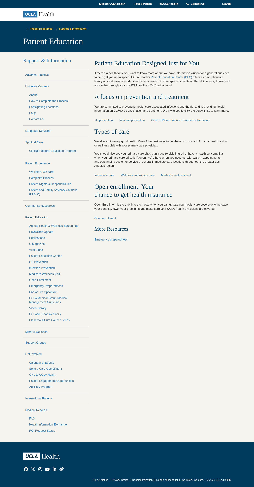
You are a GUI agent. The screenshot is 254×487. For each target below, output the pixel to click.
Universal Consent (37, 86)
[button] (112, 4)
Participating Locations (43, 107)
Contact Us (197, 3)
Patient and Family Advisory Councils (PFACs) (53, 192)
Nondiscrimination (142, 480)
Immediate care (104, 175)
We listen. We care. (41, 172)
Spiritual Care (34, 142)
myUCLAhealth (168, 3)
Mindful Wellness (36, 332)
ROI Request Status (42, 430)
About (33, 95)
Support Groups (35, 342)
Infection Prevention (42, 268)
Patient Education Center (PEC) (171, 77)
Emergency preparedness (111, 239)
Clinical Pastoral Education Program (52, 150)
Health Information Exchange (48, 424)
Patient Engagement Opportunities (51, 380)
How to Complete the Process (48, 101)
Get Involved (33, 354)
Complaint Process (41, 178)
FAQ (32, 418)
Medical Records (36, 410)
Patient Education (36, 217)
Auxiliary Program (40, 386)
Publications (37, 238)
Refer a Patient (142, 3)
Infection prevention (132, 120)
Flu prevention (103, 120)
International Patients (39, 398)
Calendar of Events (41, 362)
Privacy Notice (120, 480)
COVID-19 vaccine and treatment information (180, 120)
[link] (26, 469)
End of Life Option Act (43, 292)
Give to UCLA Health (42, 374)
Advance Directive (37, 75)
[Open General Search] (225, 4)
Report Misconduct (167, 480)
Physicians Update (41, 232)
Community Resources (40, 205)
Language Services (37, 130)
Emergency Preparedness (46, 286)
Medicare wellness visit (176, 175)
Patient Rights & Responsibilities (50, 184)
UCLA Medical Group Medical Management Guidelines (48, 300)
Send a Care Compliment (45, 368)
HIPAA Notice (100, 480)
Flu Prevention (38, 262)
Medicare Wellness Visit (44, 274)
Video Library (37, 308)
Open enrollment (105, 218)
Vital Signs (36, 250)
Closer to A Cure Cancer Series (49, 320)
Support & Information (73, 28)
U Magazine (37, 244)
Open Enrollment (40, 280)
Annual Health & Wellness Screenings (53, 225)
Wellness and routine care (138, 175)
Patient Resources (41, 28)
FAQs (32, 113)
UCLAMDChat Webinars (45, 314)
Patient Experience (37, 163)
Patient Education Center (45, 255)
